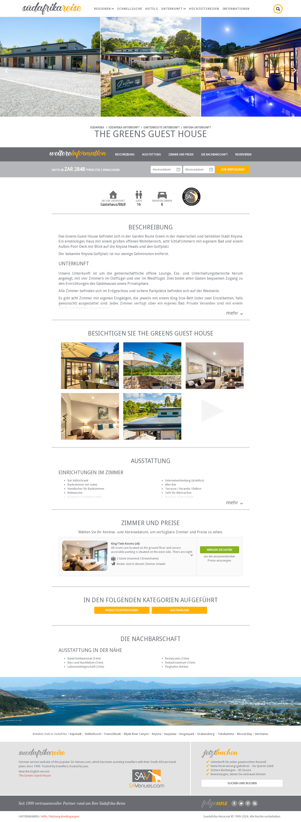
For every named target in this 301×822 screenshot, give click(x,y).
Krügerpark (187, 734)
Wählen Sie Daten (219, 549)
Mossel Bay (244, 734)
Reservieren (243, 154)
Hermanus (261, 734)
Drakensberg (206, 734)
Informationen (236, 8)
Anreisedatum (178, 169)
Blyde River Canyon (136, 734)
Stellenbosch (93, 734)
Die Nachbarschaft (214, 154)
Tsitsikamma (226, 734)
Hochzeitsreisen (204, 8)
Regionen (104, 8)
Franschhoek (112, 734)
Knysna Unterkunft (197, 127)
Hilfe (44, 816)
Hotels (151, 8)
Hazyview (170, 734)
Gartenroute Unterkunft (161, 127)
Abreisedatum (211, 169)
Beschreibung (124, 154)
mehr (232, 313)
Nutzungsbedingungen (64, 816)
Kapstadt (75, 734)
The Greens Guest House (35, 775)
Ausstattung (151, 154)
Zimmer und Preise (181, 154)
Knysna (156, 734)
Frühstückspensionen (121, 610)
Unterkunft (173, 8)
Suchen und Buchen (242, 783)
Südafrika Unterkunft (124, 127)
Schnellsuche (129, 8)
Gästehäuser (179, 610)
